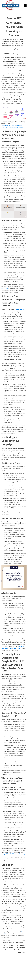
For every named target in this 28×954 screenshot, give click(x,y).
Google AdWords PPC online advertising (13, 854)
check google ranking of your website (12, 127)
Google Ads (4, 288)
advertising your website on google (12, 125)
